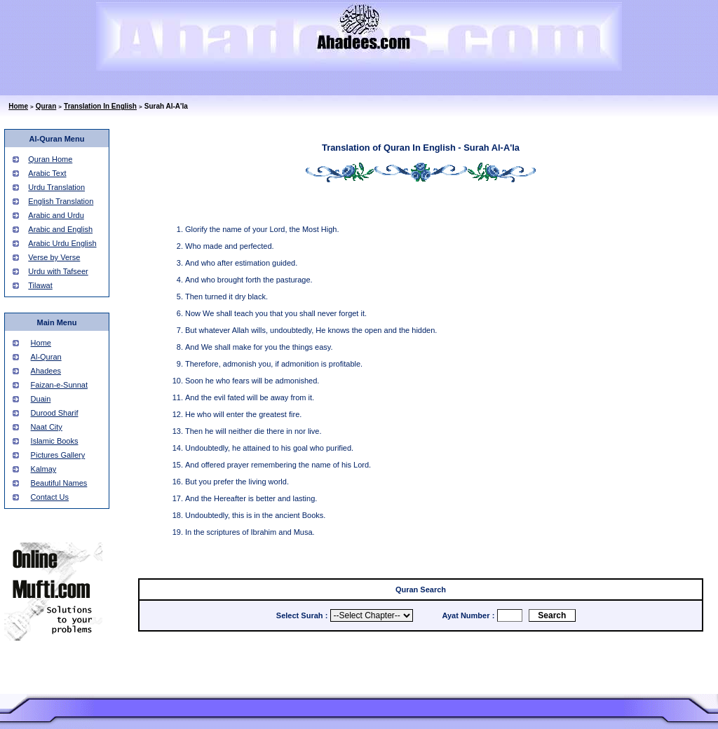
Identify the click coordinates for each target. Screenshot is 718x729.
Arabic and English (60, 229)
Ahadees (46, 371)
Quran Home (50, 159)
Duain (41, 399)
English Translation (60, 201)
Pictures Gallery (58, 455)
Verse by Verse (54, 257)
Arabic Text (47, 173)
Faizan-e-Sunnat (59, 385)
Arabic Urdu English (62, 243)
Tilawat (40, 285)
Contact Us (50, 497)
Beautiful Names (59, 483)
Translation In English (100, 106)
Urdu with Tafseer (58, 271)
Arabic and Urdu (56, 215)
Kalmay (44, 469)
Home (18, 106)
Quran (46, 106)
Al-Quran (46, 357)
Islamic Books (55, 441)
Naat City (46, 427)
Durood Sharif (55, 413)
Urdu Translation (56, 187)
